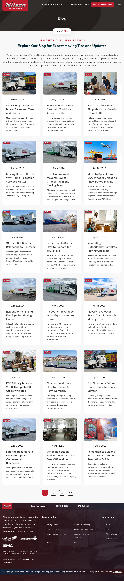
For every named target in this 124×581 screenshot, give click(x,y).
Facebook (105, 506)
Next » (79, 493)
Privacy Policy (57, 571)
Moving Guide (111, 534)
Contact (77, 542)
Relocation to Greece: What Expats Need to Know (62, 311)
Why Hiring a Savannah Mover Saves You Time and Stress (21, 104)
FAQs (108, 524)
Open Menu (119, 5)
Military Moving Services (56, 534)
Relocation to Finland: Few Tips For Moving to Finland (21, 311)
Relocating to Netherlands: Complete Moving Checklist (103, 241)
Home (59, 31)
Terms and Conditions (75, 571)
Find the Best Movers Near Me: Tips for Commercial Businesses (21, 451)
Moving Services (53, 525)
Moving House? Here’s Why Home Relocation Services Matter (21, 173)
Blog (107, 529)
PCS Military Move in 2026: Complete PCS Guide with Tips (21, 382)
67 (70, 492)
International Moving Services (82, 536)
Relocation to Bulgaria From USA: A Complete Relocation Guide (103, 451)
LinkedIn (115, 506)
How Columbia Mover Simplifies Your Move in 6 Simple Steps (103, 104)
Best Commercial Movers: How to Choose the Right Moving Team (62, 173)
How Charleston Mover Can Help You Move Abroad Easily (62, 104)
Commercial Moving (82, 525)
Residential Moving (54, 529)
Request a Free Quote (101, 4)
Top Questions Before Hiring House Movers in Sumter (103, 382)
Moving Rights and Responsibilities (18, 559)
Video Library (111, 539)
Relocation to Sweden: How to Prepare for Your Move (62, 241)
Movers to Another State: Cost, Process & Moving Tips (103, 311)
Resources (108, 517)
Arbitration (7, 562)
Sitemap (46, 571)
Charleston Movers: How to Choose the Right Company (62, 382)
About (49, 542)
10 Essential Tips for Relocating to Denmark (21, 241)
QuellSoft (117, 571)
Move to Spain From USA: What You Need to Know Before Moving (103, 173)
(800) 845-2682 (77, 4)
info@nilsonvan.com (49, 4)
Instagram (120, 506)
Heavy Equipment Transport (85, 529)
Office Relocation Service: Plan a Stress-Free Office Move (62, 451)
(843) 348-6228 (83, 506)
